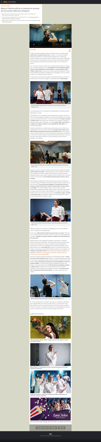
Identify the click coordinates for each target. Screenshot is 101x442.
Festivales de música (42, 427)
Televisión (61, 427)
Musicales (53, 427)
